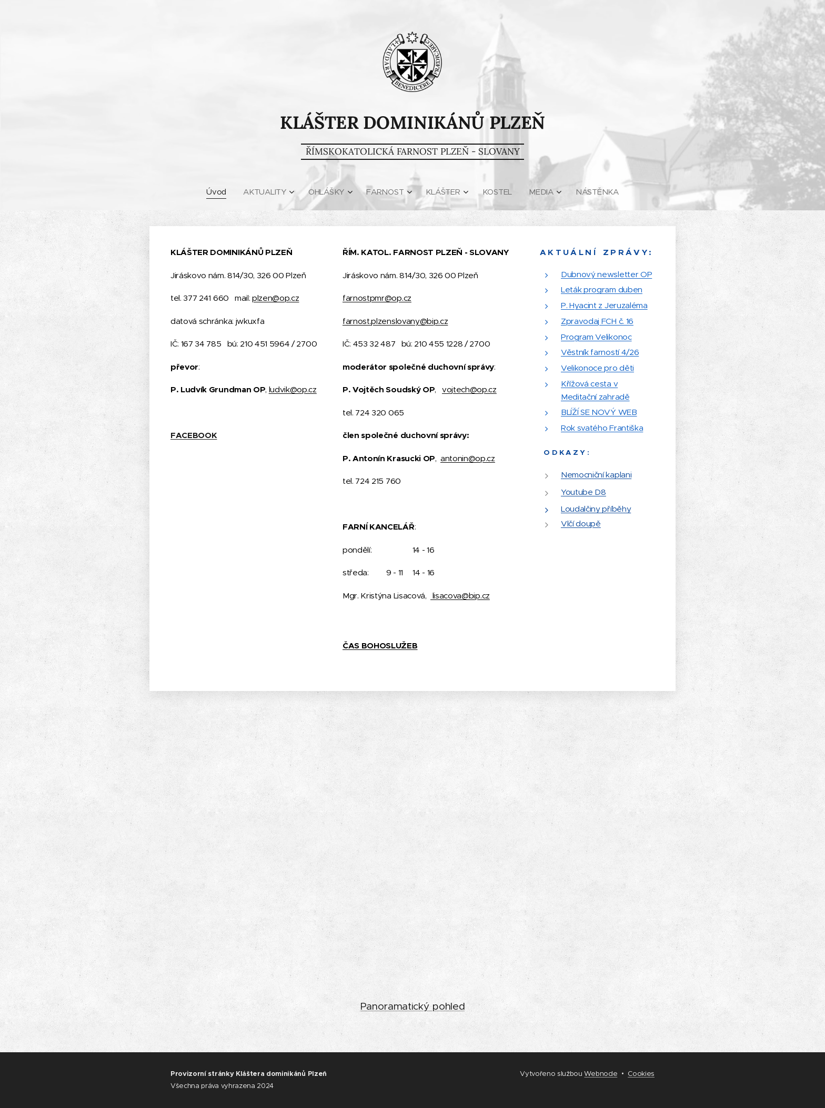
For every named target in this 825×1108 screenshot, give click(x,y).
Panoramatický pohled (412, 1006)
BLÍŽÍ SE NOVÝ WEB (599, 413)
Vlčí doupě (581, 523)
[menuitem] (217, 192)
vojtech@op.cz (469, 389)
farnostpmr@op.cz (377, 298)
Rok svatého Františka (602, 428)
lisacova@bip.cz (460, 596)
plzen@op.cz (275, 298)
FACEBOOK (193, 435)
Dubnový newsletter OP (606, 274)
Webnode (600, 1073)
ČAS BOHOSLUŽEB (380, 646)
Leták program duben (601, 290)
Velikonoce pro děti (597, 368)
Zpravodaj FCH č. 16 (597, 321)
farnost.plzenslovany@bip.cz (395, 321)
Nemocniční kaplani (596, 475)
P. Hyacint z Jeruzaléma (604, 305)
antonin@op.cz (467, 458)
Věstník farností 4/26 (600, 353)
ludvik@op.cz (293, 389)
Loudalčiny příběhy (596, 509)
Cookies (641, 1073)
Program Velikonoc (596, 337)
